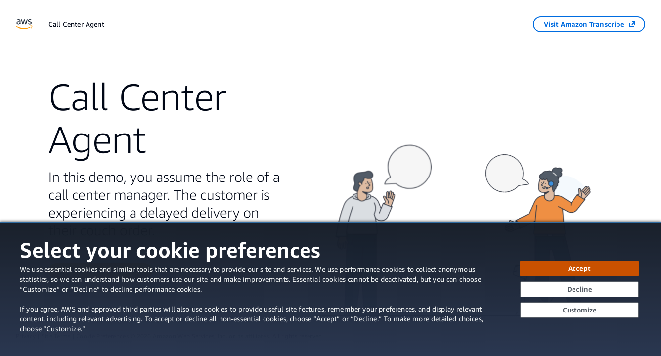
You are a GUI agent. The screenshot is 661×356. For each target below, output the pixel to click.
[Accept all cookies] (579, 268)
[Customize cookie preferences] (579, 310)
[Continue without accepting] (579, 289)
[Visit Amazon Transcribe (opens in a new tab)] (589, 24)
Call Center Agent (76, 24)
